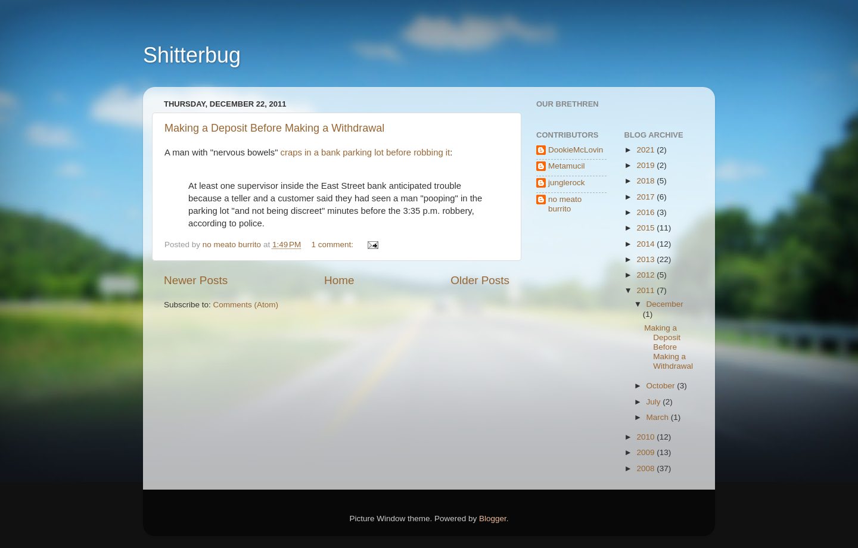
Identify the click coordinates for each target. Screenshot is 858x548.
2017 (646, 196)
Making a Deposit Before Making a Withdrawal (274, 128)
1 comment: (334, 244)
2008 (646, 468)
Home (339, 280)
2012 (646, 274)
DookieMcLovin (575, 149)
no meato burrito (565, 204)
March (658, 417)
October (661, 385)
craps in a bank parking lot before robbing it (365, 152)
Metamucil (566, 165)
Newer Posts (196, 280)
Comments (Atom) (246, 304)
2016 (646, 212)
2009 (646, 452)
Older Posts (479, 280)
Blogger (492, 518)
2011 (646, 290)
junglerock (566, 182)
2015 (646, 227)
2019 (646, 165)
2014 (646, 243)
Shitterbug (192, 55)
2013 (646, 259)
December (664, 304)
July (654, 401)
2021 (646, 149)
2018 (646, 180)
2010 (646, 436)
